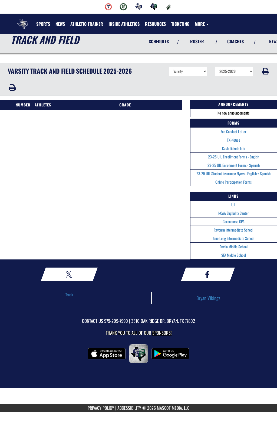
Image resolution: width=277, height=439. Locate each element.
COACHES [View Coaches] (235, 41)
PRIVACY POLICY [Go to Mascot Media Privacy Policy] (101, 408)
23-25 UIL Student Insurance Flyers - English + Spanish (233, 173)
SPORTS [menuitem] (43, 24)
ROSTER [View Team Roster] (197, 41)
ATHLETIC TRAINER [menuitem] (86, 24)
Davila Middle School (234, 246)
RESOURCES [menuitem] (155, 24)
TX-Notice (233, 140)
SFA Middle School (233, 255)
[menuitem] (108, 7)
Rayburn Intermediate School (233, 230)
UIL (233, 204)
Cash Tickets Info (233, 148)
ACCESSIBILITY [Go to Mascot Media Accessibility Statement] (129, 408)
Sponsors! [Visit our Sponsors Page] (162, 332)
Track (69, 294)
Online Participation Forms (233, 182)
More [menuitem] (202, 24)
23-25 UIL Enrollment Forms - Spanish (233, 165)
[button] (265, 71)
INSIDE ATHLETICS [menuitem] (124, 24)
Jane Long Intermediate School (233, 238)
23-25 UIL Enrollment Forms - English (233, 157)
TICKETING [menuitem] (180, 24)
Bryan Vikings (208, 297)
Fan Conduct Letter (233, 131)
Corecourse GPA (234, 221)
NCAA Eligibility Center (233, 213)
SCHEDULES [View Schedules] (159, 41)
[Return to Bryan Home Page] (22, 20)
